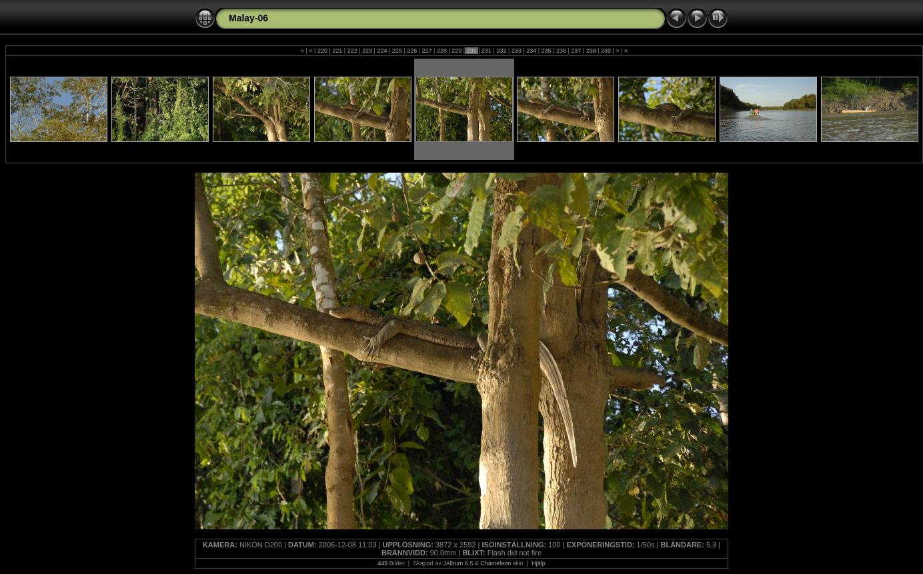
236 (561, 50)
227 (426, 50)
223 (367, 50)
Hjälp (539, 563)
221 (337, 50)
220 (322, 50)
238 (591, 50)
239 (606, 50)
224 (382, 50)
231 (487, 50)
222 (352, 50)
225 (396, 50)
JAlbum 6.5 (458, 563)
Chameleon (495, 563)
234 (531, 50)
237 (576, 50)
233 (516, 50)
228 (441, 50)
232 (501, 50)
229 (457, 50)
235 (546, 50)
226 (412, 50)
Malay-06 (248, 18)
